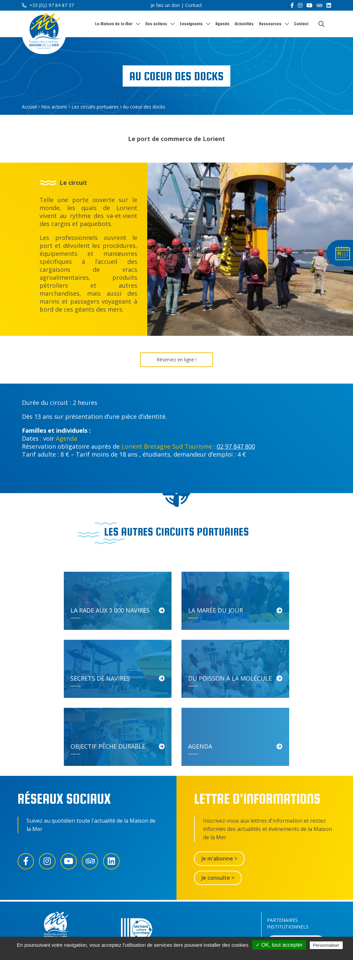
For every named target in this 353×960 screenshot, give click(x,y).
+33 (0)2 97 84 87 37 (48, 5)
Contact (193, 5)
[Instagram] (300, 5)
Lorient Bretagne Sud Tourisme (166, 446)
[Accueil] (44, 33)
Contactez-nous (218, 877)
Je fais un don (165, 5)
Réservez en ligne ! (176, 359)
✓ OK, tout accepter (279, 945)
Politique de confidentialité (180, 953)
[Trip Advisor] (319, 5)
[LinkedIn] (328, 5)
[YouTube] (309, 5)
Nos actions (156, 23)
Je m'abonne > (219, 790)
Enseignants (191, 23)
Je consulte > (217, 809)
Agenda (222, 23)
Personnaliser (326, 945)
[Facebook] (292, 5)
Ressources (270, 23)
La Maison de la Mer (114, 23)
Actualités (244, 23)
